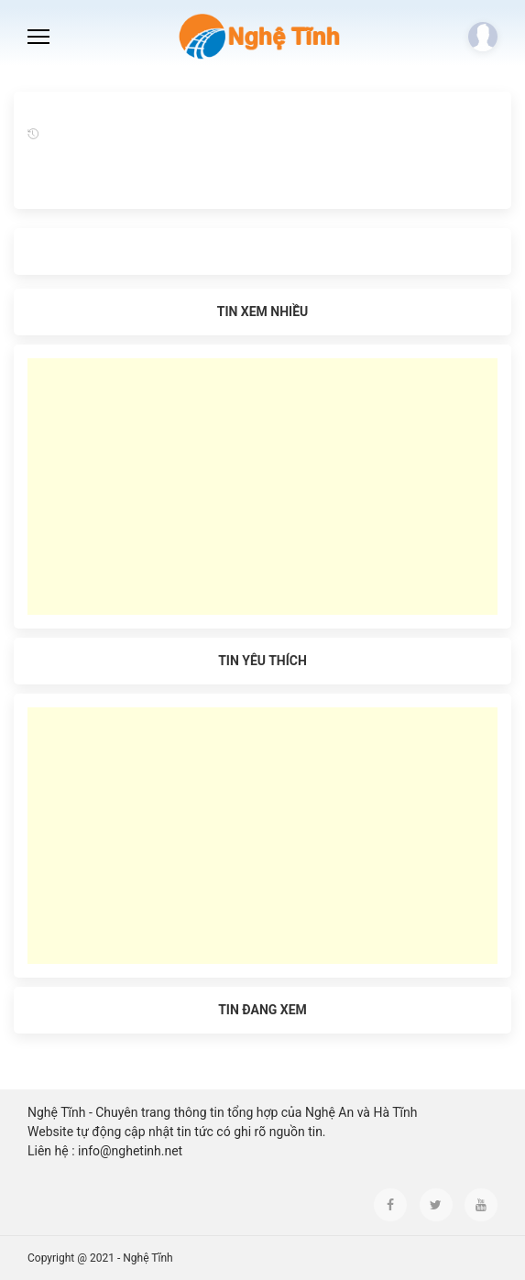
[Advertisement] (262, 486)
